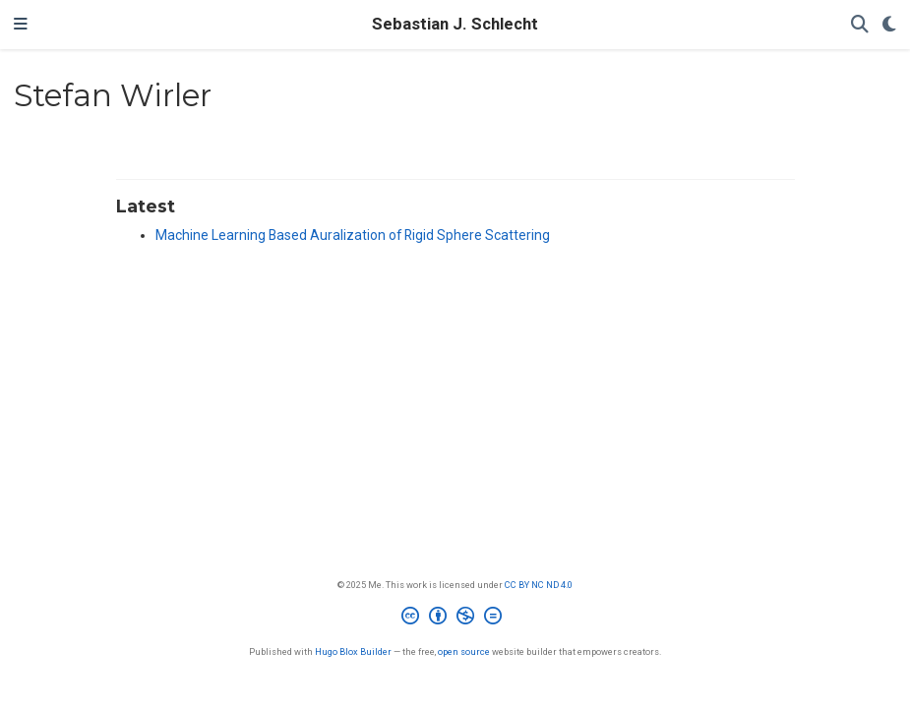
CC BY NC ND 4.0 (539, 584)
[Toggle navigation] (21, 24)
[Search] (860, 25)
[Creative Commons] (455, 618)
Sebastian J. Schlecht (455, 24)
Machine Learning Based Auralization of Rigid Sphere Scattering (352, 235)
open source (464, 651)
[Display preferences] (889, 25)
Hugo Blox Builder (353, 651)
